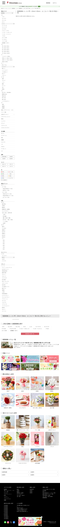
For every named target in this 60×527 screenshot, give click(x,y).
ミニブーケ (3, 121)
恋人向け (3, 235)
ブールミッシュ (5, 298)
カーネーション (4, 135)
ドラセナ (3, 35)
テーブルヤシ (4, 39)
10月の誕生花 (6, 516)
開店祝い (3, 207)
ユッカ (17, 8)
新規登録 (48, 2)
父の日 (3, 259)
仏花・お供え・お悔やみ (21, 495)
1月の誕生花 (6, 505)
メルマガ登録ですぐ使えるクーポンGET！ (28, 6)
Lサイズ (11, 166)
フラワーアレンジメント (5, 116)
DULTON (3, 284)
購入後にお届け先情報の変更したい (22, 511)
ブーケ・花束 (3, 112)
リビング (3, 80)
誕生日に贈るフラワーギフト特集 (48, 494)
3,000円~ (11, 156)
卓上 (3, 87)
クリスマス (4, 260)
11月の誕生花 (6, 517)
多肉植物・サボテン (5, 42)
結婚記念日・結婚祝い (6, 209)
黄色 (9, 175)
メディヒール (4, 304)
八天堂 (3, 291)
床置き (3, 89)
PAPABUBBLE (4, 293)
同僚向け (3, 233)
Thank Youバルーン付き (7, 193)
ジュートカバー (5, 70)
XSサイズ (4, 164)
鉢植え (2, 118)
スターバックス (5, 283)
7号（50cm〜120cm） (6, 53)
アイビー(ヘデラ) (13, 328)
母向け (3, 226)
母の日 (8, 257)
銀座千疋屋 (4, 272)
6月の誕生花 (6, 511)
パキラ (3, 16)
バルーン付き (4, 192)
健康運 (3, 106)
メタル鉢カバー (5, 71)
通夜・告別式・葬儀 (6, 217)
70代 (4, 247)
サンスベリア (4, 27)
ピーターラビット (5, 295)
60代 (4, 245)
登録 (39, 6)
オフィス (3, 85)
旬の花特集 (44, 490)
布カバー (3, 73)
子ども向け (4, 228)
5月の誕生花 (6, 510)
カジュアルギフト (5, 210)
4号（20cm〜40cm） (6, 47)
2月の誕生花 (6, 506)
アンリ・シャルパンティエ (7, 267)
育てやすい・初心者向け (6, 92)
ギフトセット (6, 492)
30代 (4, 240)
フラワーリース (4, 125)
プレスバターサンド (5, 297)
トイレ (3, 82)
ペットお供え (5, 221)
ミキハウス (4, 302)
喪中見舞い (5, 216)
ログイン (55, 2)
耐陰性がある (4, 94)
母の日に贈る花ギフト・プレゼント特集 (49, 492)
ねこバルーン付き (6, 197)
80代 (4, 248)
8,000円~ (11, 158)
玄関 (3, 78)
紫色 (2, 175)
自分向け (3, 236)
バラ (2, 144)
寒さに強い (4, 97)
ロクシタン (4, 300)
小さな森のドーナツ (5, 286)
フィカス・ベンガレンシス (7, 32)
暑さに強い (4, 99)
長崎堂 (3, 290)
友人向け (3, 231)
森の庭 (3, 307)
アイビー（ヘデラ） (5, 30)
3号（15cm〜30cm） (6, 46)
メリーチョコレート (5, 305)
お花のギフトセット (5, 114)
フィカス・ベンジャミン (6, 34)
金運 (3, 104)
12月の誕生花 (6, 518)
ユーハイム (4, 311)
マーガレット (3, 148)
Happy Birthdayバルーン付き (8, 195)
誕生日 (18, 489)
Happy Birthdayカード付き (8, 188)
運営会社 (45, 521)
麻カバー (3, 68)
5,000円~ (4, 158)
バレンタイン (4, 255)
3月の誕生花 (6, 507)
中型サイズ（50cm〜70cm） (7, 58)
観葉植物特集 (45, 497)
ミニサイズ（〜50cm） (6, 56)
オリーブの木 (4, 37)
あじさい (2, 133)
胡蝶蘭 (2, 139)
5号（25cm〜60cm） (6, 49)
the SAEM (4, 279)
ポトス (3, 21)
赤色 (2, 171)
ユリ (2, 150)
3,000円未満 (4, 156)
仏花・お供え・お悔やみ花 (7, 212)
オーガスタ (4, 28)
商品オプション (3, 185)
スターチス (3, 142)
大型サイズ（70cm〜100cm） (7, 59)
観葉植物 (13, 8)
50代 (4, 243)
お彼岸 (4, 223)
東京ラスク (4, 288)
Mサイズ (4, 166)
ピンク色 (10, 171)
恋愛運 (3, 107)
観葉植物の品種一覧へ (30, 333)
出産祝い (3, 205)
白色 (9, 173)
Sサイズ (11, 164)
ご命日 (4, 214)
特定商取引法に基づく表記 (52, 521)
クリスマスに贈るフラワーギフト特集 (49, 489)
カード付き (4, 186)
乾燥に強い (4, 95)
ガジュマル (4, 20)
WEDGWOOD (4, 270)
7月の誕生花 (6, 512)
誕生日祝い (4, 204)
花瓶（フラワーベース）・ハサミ (9, 490)
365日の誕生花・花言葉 (46, 495)
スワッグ (2, 123)
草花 (2, 137)
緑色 (2, 173)
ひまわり (2, 146)
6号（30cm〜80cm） (6, 51)
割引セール (44, 491)
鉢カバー (2, 63)
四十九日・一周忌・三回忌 (8, 219)
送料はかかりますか (20, 507)
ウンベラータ (4, 25)
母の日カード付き (6, 190)
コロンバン (4, 276)
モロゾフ (3, 309)
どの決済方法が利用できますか (22, 510)
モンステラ (4, 18)
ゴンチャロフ (4, 277)
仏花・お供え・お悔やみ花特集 (47, 496)
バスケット (4, 75)
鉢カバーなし (4, 64)
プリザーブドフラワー (5, 127)
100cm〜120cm (5, 61)
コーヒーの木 (4, 41)
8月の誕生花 (6, 513)
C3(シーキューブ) (5, 281)
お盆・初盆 (18, 496)
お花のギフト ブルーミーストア (6, 8)
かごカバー (8, 66)
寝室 (3, 83)
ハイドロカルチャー (5, 101)
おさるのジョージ (5, 269)
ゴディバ (3, 274)
